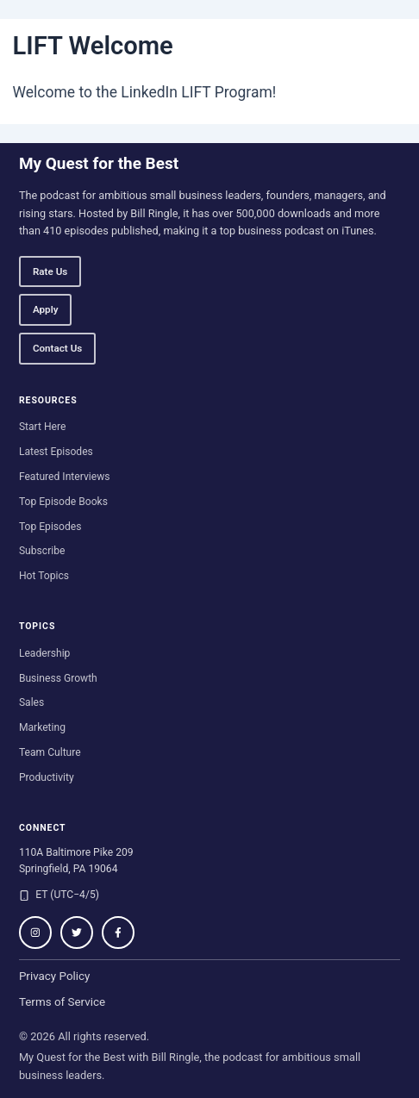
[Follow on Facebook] (118, 932)
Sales (31, 702)
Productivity (46, 777)
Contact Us (57, 348)
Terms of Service (62, 1001)
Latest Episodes (56, 452)
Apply (46, 309)
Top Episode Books (63, 502)
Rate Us (50, 271)
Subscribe (42, 551)
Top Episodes (50, 527)
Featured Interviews (64, 477)
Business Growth (58, 678)
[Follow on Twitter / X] (76, 932)
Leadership (45, 653)
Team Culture (50, 752)
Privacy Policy (55, 976)
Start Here (42, 427)
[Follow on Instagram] (35, 932)
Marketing (42, 727)
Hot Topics (44, 576)
